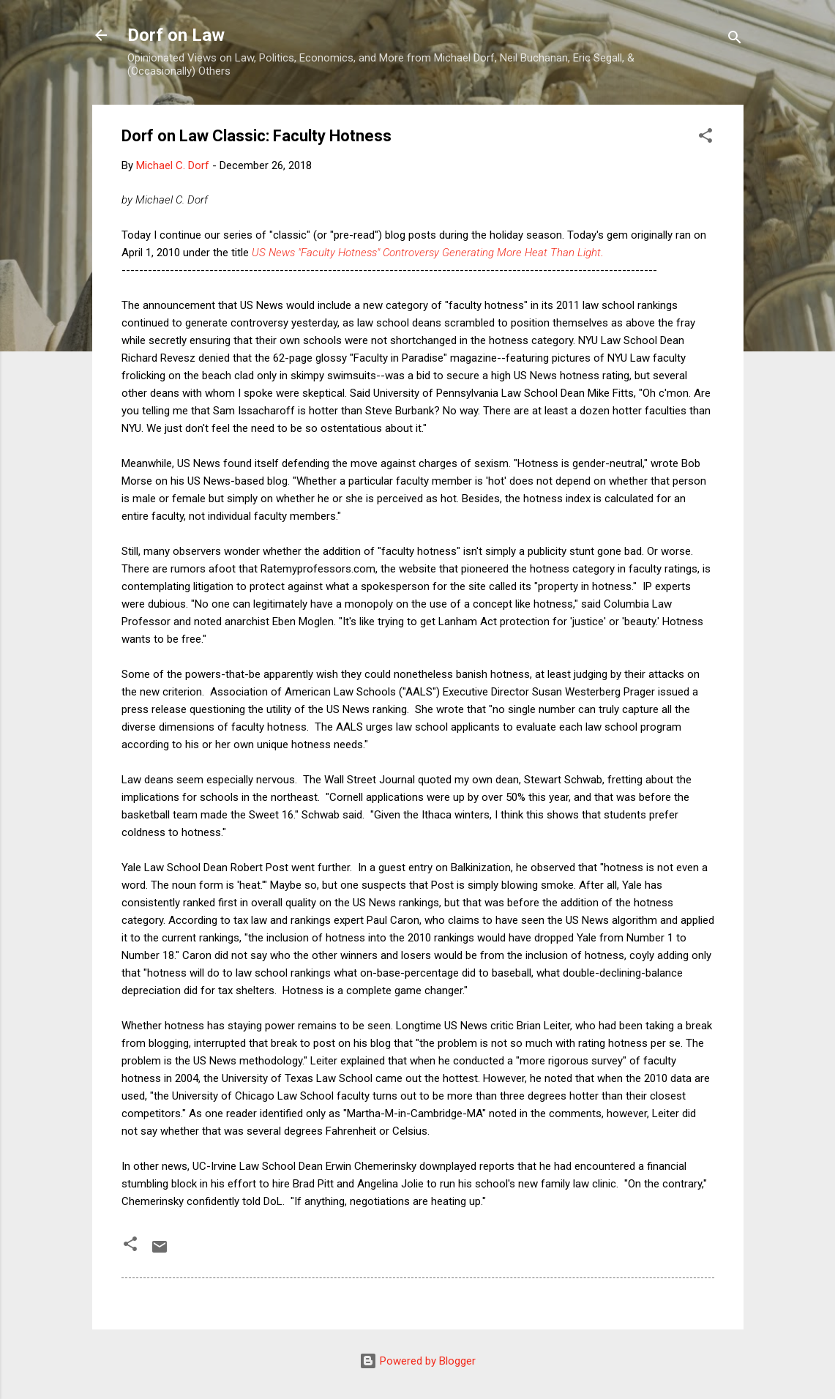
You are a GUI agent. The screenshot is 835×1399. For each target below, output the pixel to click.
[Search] (735, 40)
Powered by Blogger (417, 1361)
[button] (705, 138)
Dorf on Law (176, 35)
